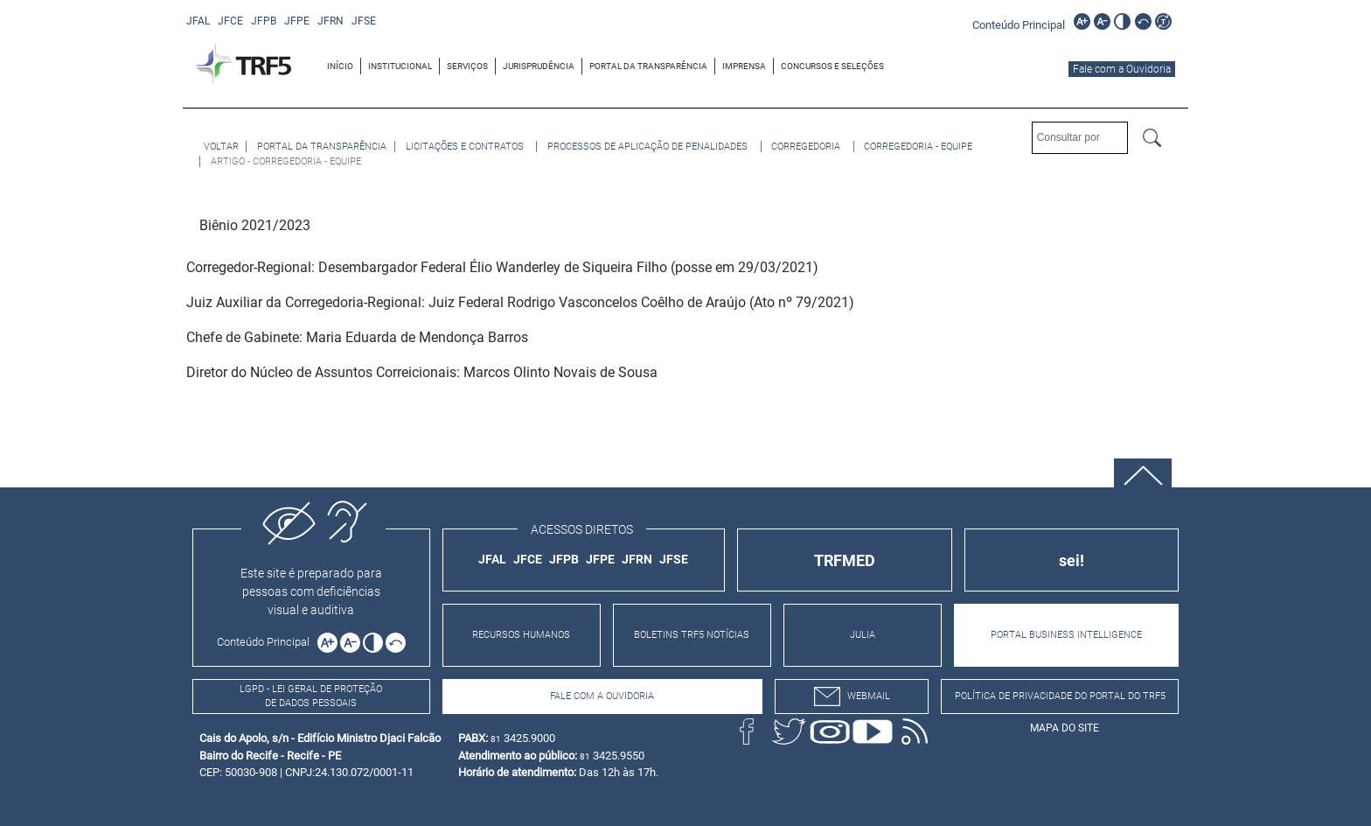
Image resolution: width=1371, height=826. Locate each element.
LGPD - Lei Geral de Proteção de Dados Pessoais (311, 696)
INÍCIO (340, 66)
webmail (852, 697)
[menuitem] (340, 66)
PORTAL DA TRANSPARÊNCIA (648, 66)
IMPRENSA (744, 66)
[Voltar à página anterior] (221, 146)
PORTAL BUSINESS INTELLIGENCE (1066, 634)
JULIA (862, 634)
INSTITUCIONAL (400, 66)
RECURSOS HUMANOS (521, 634)
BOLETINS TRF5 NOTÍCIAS (691, 634)
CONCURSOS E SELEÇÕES (832, 66)
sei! (1071, 560)
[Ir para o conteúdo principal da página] (1021, 24)
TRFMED (844, 560)
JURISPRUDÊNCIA (538, 66)
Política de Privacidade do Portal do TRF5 (1060, 696)
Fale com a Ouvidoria (1122, 69)
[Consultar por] (1080, 138)
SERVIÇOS (467, 66)
